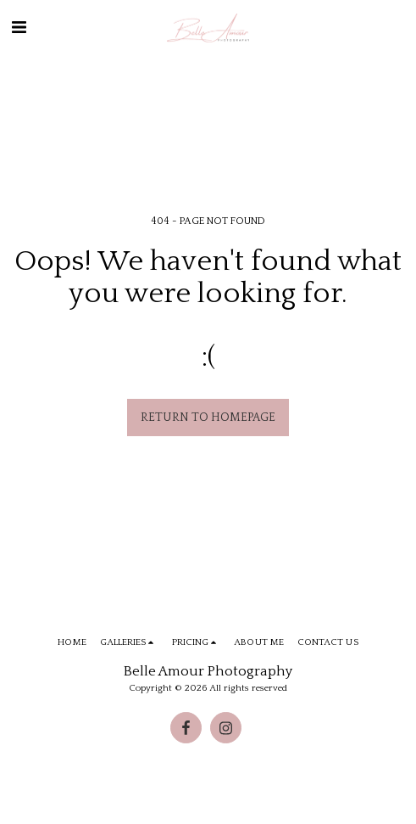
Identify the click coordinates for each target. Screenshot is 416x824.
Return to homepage (208, 417)
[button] (18, 28)
